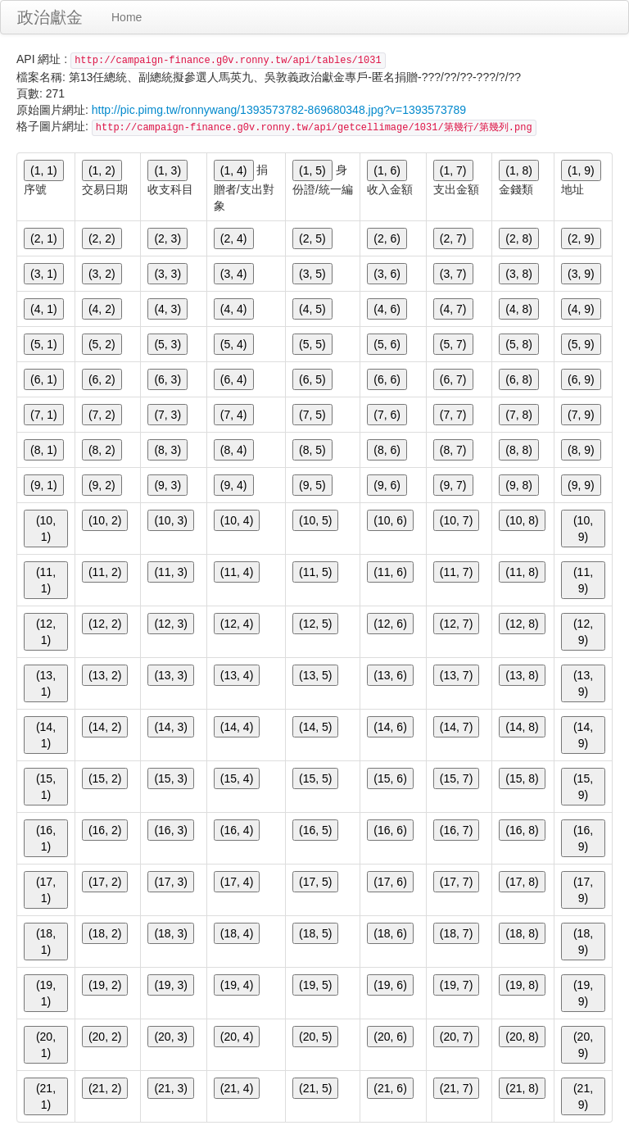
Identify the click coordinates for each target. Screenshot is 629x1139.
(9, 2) (101, 485)
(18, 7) (456, 933)
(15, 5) (315, 778)
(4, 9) (581, 308)
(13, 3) (170, 675)
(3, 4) (233, 273)
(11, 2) (104, 572)
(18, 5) (315, 933)
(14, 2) (104, 726)
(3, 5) (312, 273)
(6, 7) (453, 379)
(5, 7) (453, 344)
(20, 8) (521, 1036)
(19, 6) (389, 985)
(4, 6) (386, 308)
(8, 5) (312, 449)
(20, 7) (456, 1036)
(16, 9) (583, 838)
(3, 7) (453, 273)
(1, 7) (453, 170)
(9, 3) (167, 485)
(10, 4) (236, 520)
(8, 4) (233, 449)
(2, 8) (518, 238)
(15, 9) (583, 786)
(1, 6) (386, 170)
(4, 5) (312, 308)
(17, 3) (170, 881)
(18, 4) (236, 933)
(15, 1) (46, 786)
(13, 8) (521, 675)
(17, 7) (456, 881)
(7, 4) (233, 414)
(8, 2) (101, 449)
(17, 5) (315, 881)
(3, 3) (167, 273)
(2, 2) (101, 238)
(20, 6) (389, 1036)
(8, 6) (386, 449)
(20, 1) (46, 1045)
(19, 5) (315, 985)
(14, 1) (46, 735)
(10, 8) (521, 520)
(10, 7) (456, 520)
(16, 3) (170, 830)
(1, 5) (312, 170)
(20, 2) (104, 1036)
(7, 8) (518, 414)
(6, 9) (581, 379)
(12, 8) (521, 623)
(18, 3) (170, 933)
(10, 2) (104, 520)
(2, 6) (386, 238)
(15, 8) (521, 778)
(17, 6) (389, 881)
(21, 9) (583, 1096)
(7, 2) (101, 414)
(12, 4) (236, 623)
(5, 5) (312, 344)
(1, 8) (518, 170)
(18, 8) (521, 933)
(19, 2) (104, 985)
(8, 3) (167, 449)
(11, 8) (521, 572)
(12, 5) (315, 623)
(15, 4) (236, 778)
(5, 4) (233, 344)
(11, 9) (583, 580)
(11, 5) (315, 572)
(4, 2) (101, 308)
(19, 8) (521, 985)
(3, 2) (101, 273)
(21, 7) (456, 1088)
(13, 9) (583, 683)
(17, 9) (583, 890)
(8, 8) (518, 449)
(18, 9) (583, 941)
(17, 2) (104, 881)
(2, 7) (453, 238)
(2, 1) (43, 238)
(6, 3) (167, 379)
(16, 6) (389, 830)
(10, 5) (315, 520)
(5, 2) (101, 344)
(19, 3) (170, 985)
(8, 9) (581, 449)
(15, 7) (456, 778)
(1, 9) (581, 170)
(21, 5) (315, 1088)
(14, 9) (583, 735)
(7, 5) (312, 414)
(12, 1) (46, 632)
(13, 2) (104, 675)
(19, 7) (456, 985)
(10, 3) (170, 520)
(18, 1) (46, 941)
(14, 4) (236, 726)
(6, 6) (386, 379)
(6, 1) (43, 379)
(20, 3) (170, 1036)
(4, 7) (453, 308)
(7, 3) (167, 414)
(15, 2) (104, 778)
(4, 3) (167, 308)
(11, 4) (236, 572)
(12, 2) (104, 623)
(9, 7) (453, 485)
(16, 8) (521, 830)
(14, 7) (456, 726)
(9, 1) (43, 485)
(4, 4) (233, 308)
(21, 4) (236, 1088)
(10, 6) (389, 520)
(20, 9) (583, 1045)
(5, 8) (518, 344)
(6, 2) (101, 379)
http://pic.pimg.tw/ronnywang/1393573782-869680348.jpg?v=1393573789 (279, 109)
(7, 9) (581, 414)
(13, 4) (236, 675)
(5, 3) (167, 344)
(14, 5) (315, 726)
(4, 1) (43, 308)
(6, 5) (312, 379)
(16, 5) (315, 830)
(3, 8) (518, 273)
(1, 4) (233, 170)
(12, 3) (170, 623)
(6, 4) (233, 379)
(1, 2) (101, 170)
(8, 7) (453, 449)
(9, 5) (312, 485)
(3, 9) (581, 273)
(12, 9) (583, 632)
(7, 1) (43, 414)
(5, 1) (43, 344)
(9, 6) (386, 485)
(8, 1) (43, 449)
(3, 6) (386, 273)
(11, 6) (389, 572)
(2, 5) (312, 238)
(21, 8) (521, 1088)
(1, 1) (43, 170)
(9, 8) (518, 485)
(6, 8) (518, 379)
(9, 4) (233, 485)
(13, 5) (315, 675)
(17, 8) (521, 881)
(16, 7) (456, 830)
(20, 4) (236, 1036)
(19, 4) (236, 985)
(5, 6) (386, 344)
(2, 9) (581, 238)
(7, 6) (386, 414)
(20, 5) (315, 1036)
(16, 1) (46, 838)
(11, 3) (170, 572)
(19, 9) (583, 993)
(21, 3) (170, 1088)
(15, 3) (170, 778)
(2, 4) (233, 238)
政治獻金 (50, 17)
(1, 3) (167, 170)
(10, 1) (46, 528)
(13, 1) (46, 683)
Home (126, 17)
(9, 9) (581, 485)
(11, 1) (46, 580)
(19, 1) (46, 993)
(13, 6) (389, 675)
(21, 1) (46, 1096)
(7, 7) (453, 414)
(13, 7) (456, 675)
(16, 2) (104, 830)
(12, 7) (456, 623)
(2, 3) (167, 238)
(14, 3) (170, 726)
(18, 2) (104, 933)
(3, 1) (43, 273)
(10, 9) (583, 528)
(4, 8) (518, 308)
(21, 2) (104, 1088)
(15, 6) (389, 778)
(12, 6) (389, 623)
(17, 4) (236, 881)
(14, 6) (389, 726)
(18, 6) (389, 933)
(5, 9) (581, 344)
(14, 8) (521, 726)
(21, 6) (389, 1088)
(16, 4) (236, 830)
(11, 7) (456, 572)
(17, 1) (46, 890)
